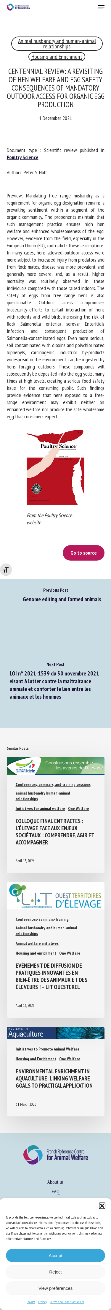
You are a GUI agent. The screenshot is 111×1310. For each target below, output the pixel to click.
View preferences (55, 1288)
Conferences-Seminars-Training (42, 919)
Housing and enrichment (36, 953)
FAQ (55, 1191)
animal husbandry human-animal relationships (43, 795)
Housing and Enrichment (56, 57)
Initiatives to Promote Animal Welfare (47, 1049)
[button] (102, 1206)
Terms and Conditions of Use (67, 1302)
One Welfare (78, 808)
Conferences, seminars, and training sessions (53, 784)
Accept (55, 1255)
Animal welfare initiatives (37, 943)
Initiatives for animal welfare (40, 808)
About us (55, 1181)
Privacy (42, 1302)
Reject (55, 1271)
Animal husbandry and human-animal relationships (57, 43)
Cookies (31, 1302)
